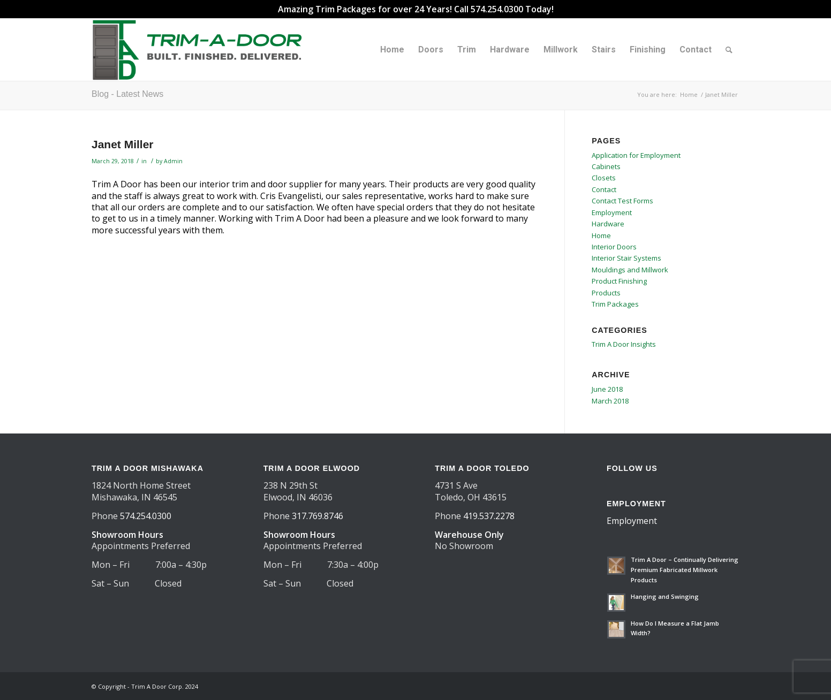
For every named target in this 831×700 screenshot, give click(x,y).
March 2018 (610, 401)
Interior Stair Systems (626, 258)
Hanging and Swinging (665, 596)
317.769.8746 (317, 516)
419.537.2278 (489, 516)
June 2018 (607, 389)
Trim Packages (615, 304)
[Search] (729, 50)
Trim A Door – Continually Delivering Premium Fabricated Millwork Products (684, 570)
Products (606, 293)
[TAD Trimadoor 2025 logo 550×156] (201, 50)
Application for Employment (636, 155)
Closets (604, 177)
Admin (173, 161)
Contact (604, 189)
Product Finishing (619, 281)
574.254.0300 (145, 516)
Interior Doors (614, 247)
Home (601, 235)
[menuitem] (392, 50)
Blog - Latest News (127, 93)
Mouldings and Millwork (630, 270)
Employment (612, 212)
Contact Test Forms (622, 201)
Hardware (608, 224)
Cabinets (606, 166)
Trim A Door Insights (624, 344)
